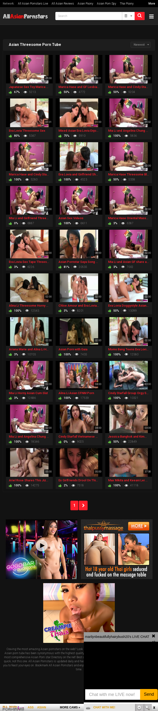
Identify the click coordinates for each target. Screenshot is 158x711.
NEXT (83, 505)
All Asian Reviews (63, 3)
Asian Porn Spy (106, 3)
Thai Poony (127, 3)
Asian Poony (85, 3)
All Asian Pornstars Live (33, 3)
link (154, 636)
